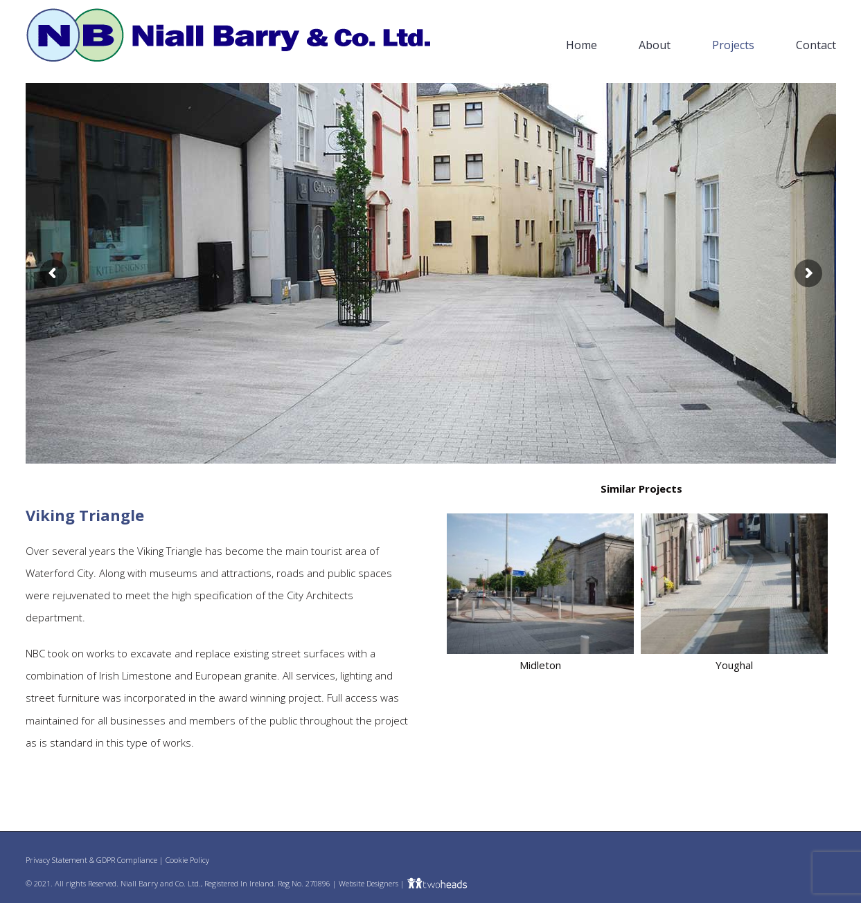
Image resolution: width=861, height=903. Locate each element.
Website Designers (368, 883)
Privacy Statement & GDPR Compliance (91, 860)
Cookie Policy (187, 860)
